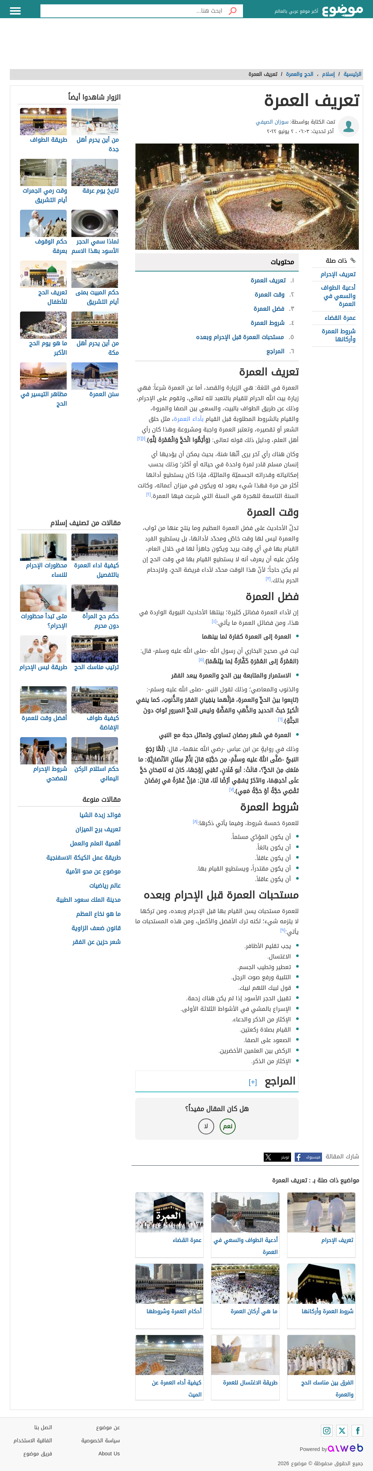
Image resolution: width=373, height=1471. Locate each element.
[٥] (201, 660)
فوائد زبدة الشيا (100, 815)
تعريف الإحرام (338, 274)
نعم (227, 1126)
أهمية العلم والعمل (95, 844)
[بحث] (233, 10)
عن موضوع (108, 1427)
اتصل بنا (43, 1427)
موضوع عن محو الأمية (93, 872)
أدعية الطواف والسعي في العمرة (338, 296)
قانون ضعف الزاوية (96, 928)
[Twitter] (342, 1430)
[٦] (280, 719)
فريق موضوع (37, 1454)
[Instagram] (327, 1430)
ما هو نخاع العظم (98, 914)
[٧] (231, 789)
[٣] (268, 579)
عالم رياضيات (105, 886)
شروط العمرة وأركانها (339, 335)
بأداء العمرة (189, 419)
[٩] (283, 930)
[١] (143, 438)
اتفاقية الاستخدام (32, 1441)
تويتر (285, 1157)
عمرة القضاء (340, 317)
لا (206, 1126)
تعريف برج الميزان (98, 829)
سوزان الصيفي (272, 122)
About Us (109, 1454)
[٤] (214, 621)
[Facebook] (357, 1430)
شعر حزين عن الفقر (96, 942)
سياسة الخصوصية (100, 1441)
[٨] (195, 821)
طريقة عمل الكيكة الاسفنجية (83, 858)
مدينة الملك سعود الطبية (88, 900)
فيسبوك (313, 1157)
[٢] (139, 438)
